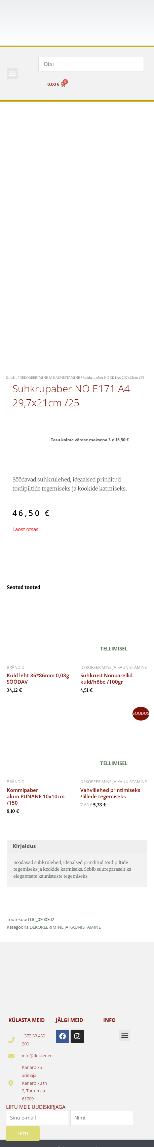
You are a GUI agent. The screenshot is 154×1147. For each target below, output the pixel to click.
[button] (12, 73)
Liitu (22, 1134)
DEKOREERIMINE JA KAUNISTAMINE (50, 378)
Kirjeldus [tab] (24, 846)
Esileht (11, 378)
